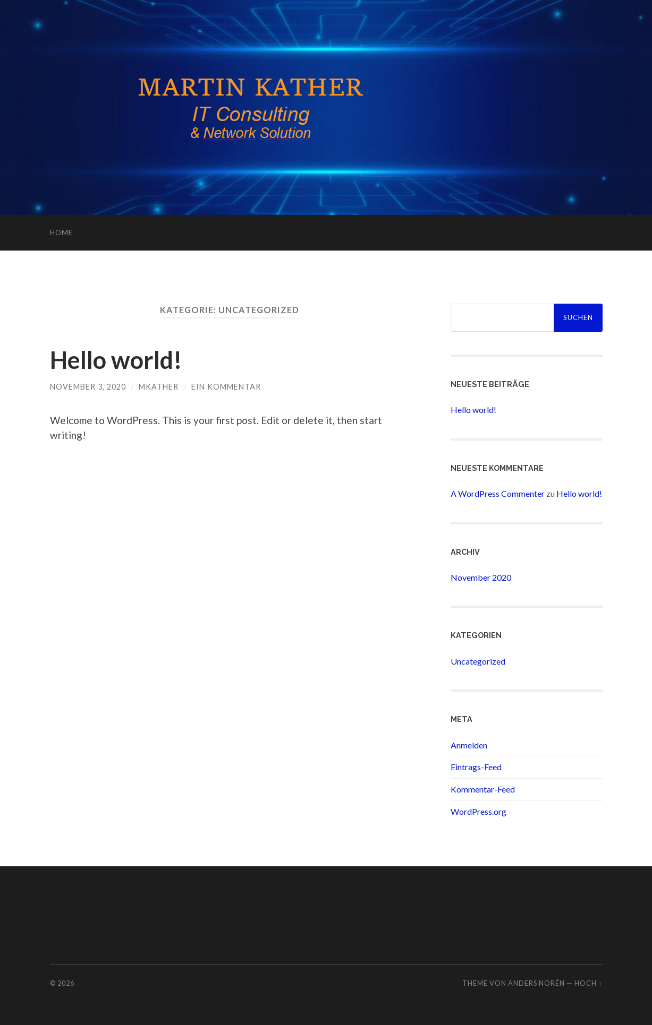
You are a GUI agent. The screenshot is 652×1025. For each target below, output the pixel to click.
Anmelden (469, 745)
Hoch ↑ (588, 983)
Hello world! (116, 360)
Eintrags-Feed (476, 767)
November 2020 (481, 577)
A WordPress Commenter (498, 493)
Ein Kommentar (226, 386)
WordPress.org (478, 811)
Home (61, 232)
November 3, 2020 (88, 386)
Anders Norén (536, 983)
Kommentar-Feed (483, 789)
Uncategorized (478, 661)
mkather (159, 386)
